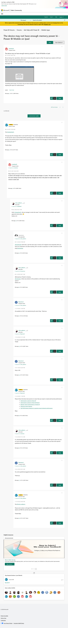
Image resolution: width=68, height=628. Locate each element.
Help (56, 17)
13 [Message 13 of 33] (19, 375)
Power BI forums (9, 30)
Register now (47, 24)
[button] (50, 42)
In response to (13, 167)
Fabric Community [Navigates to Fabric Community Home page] (16, 10)
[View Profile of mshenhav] (15, 124)
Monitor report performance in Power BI (30, 404)
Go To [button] (61, 17)
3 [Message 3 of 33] (12, 188)
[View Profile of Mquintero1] (21, 302)
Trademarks (3, 620)
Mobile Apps (45, 30)
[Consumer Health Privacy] (19, 623)
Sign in (51, 17)
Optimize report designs (26, 406)
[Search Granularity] (26, 20)
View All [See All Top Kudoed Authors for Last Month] (7, 582)
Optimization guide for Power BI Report (30, 402)
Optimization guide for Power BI (28, 400)
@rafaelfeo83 (10, 132)
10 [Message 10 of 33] (19, 518)
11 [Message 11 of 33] (19, 480)
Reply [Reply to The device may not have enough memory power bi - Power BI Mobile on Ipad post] (60, 98)
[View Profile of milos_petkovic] (18, 203)
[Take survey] (9, 564)
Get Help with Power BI (31, 30)
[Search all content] (49, 20)
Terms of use (3, 618)
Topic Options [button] (58, 42)
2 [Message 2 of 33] (9, 149)
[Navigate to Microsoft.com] (5, 10)
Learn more (4, 5)
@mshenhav (20, 248)
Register (46, 17)
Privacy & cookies (4, 615)
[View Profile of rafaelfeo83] (11, 48)
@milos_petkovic (21, 504)
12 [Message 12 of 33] (19, 346)
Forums (19, 30)
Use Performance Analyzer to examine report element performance (37, 408)
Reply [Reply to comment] (60, 154)
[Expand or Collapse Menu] (2, 13)
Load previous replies (34, 115)
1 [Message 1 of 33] (9, 93)
